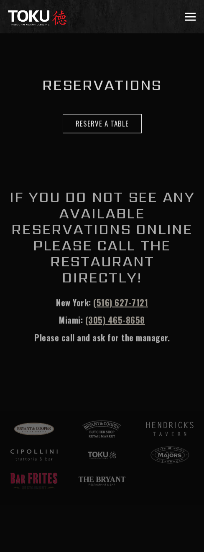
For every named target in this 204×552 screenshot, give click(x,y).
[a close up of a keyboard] (34, 481)
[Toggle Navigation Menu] (190, 17)
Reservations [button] (102, 513)
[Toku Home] (37, 16)
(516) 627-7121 (120, 303)
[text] (170, 429)
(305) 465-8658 (115, 320)
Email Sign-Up (102, 539)
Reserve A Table (102, 123)
